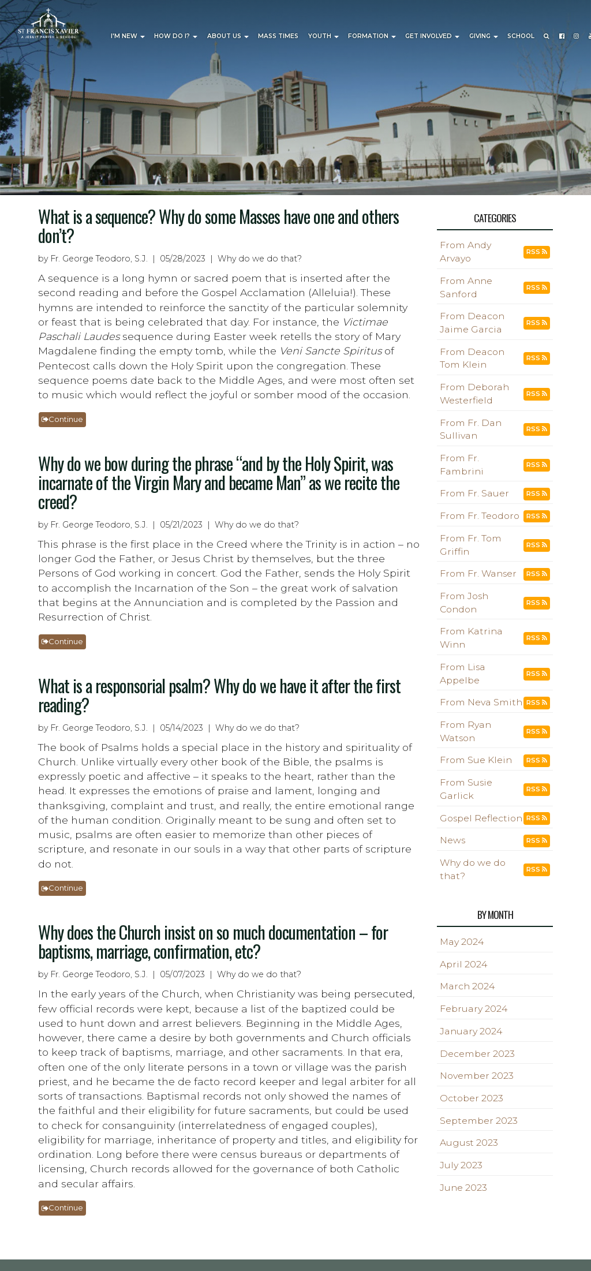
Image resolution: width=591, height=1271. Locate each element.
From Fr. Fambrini (462, 465)
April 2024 (463, 964)
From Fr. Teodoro (479, 515)
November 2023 (477, 1075)
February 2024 (473, 1008)
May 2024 (462, 941)
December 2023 (477, 1053)
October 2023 (471, 1098)
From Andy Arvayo (465, 252)
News (452, 840)
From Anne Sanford (466, 287)
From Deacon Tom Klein (472, 358)
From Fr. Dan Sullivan (471, 429)
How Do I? (175, 36)
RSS (536, 252)
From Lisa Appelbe (462, 673)
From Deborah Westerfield (474, 394)
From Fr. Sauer (474, 493)
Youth (323, 36)
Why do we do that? (473, 869)
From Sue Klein (476, 759)
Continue (62, 419)
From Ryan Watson (465, 731)
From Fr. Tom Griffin (471, 545)
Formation (372, 36)
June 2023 (463, 1187)
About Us (228, 36)
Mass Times (278, 36)
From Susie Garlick (466, 789)
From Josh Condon (464, 602)
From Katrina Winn (471, 638)
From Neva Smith (481, 702)
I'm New (128, 36)
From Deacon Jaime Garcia (472, 323)
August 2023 (469, 1142)
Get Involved (432, 36)
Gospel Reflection (481, 818)
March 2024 (467, 986)
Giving (483, 36)
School (520, 36)
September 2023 (479, 1120)
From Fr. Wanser (478, 573)
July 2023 (461, 1165)
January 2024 (471, 1031)
